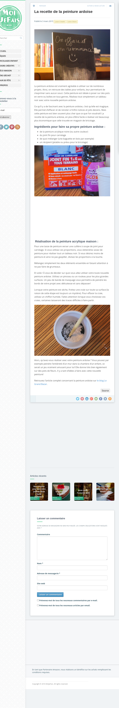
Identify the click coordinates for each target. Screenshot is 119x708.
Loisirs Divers (80, 22)
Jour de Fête (12, 80)
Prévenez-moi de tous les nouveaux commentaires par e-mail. (76, 602)
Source (104, 394)
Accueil (9, 51)
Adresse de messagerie (56, 575)
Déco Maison (12, 70)
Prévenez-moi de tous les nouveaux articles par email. (72, 607)
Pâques (9, 56)
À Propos (10, 85)
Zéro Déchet (12, 75)
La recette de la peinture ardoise (71, 12)
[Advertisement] (77, 217)
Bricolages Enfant (15, 61)
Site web (49, 585)
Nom (48, 565)
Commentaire (51, 536)
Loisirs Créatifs (13, 65)
